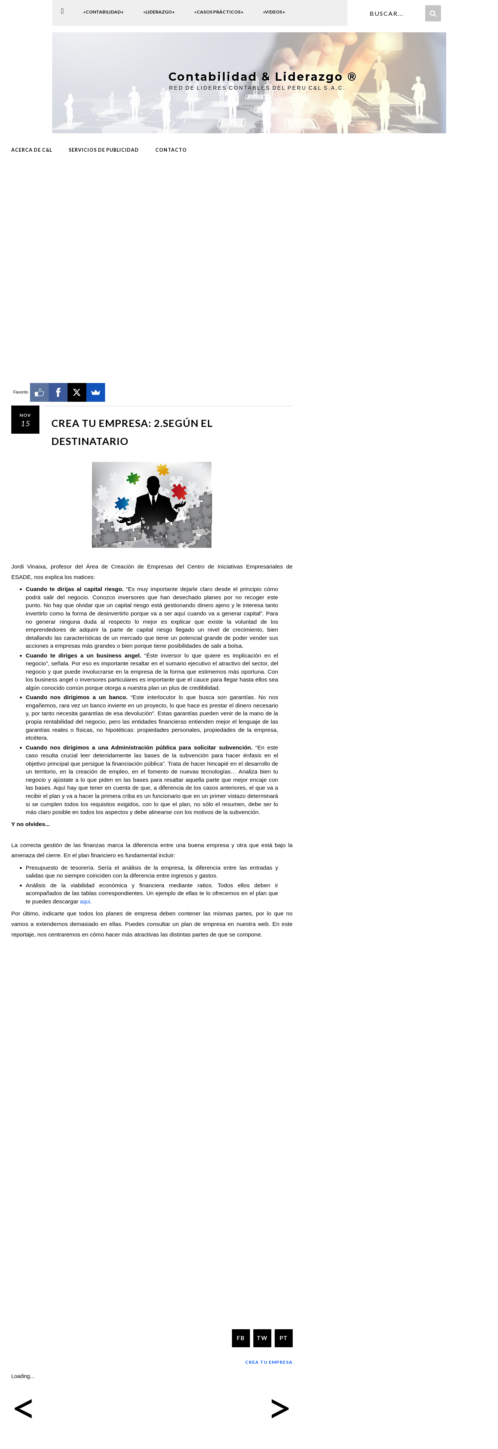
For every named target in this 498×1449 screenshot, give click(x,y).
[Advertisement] (152, 220)
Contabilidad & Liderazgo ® (257, 76)
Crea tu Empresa (269, 1361)
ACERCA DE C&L (31, 149)
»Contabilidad (103, 12)
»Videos (274, 12)
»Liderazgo (159, 12)
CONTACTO (171, 149)
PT (284, 1336)
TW (262, 1336)
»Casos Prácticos (219, 12)
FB (241, 1336)
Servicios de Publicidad (104, 149)
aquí (85, 900)
